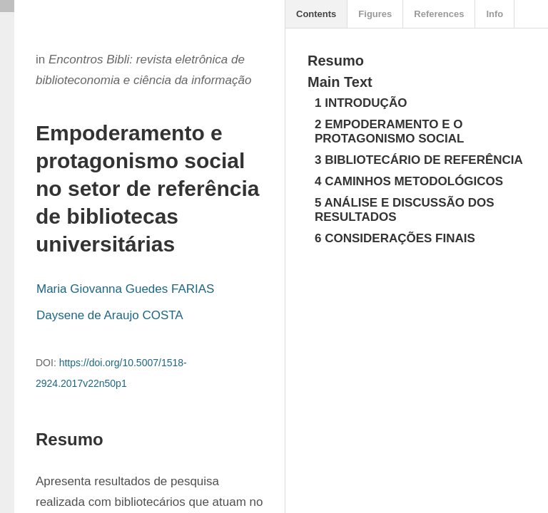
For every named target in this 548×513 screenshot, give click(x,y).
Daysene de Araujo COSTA (109, 315)
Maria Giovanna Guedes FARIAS (125, 289)
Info (494, 14)
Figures (375, 14)
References (439, 14)
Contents (316, 14)
